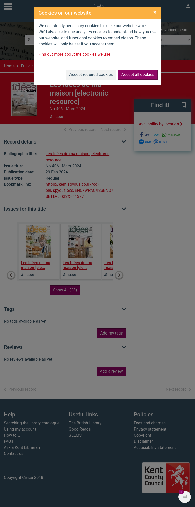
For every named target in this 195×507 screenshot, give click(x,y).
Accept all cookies (137, 74)
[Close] (155, 12)
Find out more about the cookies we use (74, 54)
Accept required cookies (91, 74)
